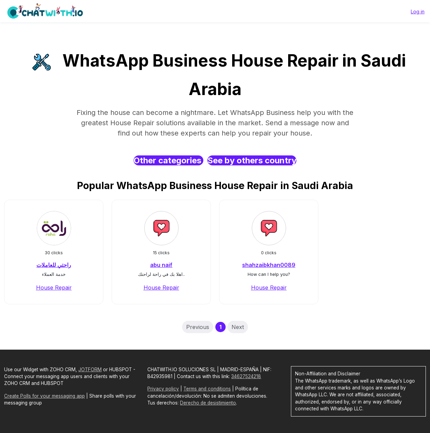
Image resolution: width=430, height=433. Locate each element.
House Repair (54, 287)
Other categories (168, 160)
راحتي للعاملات (53, 264)
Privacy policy (163, 388)
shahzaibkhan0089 (268, 264)
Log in (418, 11)
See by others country (251, 160)
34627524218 (246, 376)
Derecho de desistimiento (208, 403)
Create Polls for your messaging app (44, 396)
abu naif (161, 264)
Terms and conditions (207, 388)
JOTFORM (90, 369)
